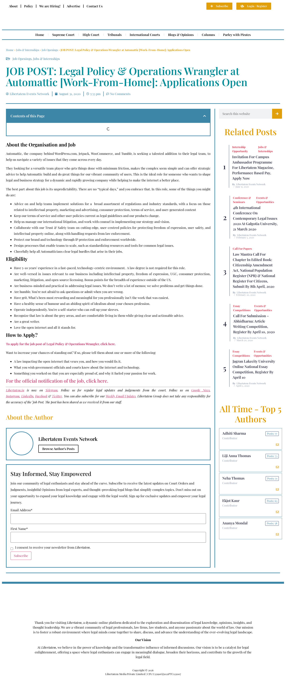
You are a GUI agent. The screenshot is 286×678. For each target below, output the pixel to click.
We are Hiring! (49, 6)
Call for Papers (242, 248)
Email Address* (21, 510)
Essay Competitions (241, 308)
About (13, 6)
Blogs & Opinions (181, 35)
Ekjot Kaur (231, 500)
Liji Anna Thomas (236, 455)
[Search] (277, 114)
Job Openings (50, 50)
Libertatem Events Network (251, 184)
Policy (28, 6)
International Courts (145, 35)
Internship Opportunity (240, 149)
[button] (204, 115)
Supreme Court (63, 35)
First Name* (19, 528)
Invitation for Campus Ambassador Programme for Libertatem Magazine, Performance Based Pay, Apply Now (253, 167)
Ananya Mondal (234, 523)
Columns (208, 35)
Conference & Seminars (242, 200)
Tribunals (114, 35)
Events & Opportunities (265, 200)
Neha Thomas (233, 478)
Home (39, 35)
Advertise (73, 6)
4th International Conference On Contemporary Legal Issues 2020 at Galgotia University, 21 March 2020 (255, 218)
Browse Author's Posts (58, 449)
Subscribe (21, 556)
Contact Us (94, 6)
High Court (91, 35)
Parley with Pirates (237, 35)
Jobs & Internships (27, 50)
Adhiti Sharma (234, 433)
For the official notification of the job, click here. (57, 381)
